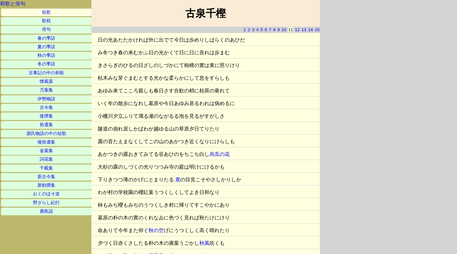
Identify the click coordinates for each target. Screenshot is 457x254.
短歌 (46, 12)
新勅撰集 (46, 185)
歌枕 (46, 20)
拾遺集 (46, 124)
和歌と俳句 (12, 3)
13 (303, 29)
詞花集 (46, 159)
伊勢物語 (46, 99)
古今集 (46, 107)
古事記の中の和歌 (46, 72)
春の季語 (46, 38)
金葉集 (46, 150)
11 (290, 29)
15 (317, 29)
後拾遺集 (46, 142)
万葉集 (46, 90)
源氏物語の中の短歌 (46, 133)
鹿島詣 (46, 211)
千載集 (46, 168)
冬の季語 (46, 64)
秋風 (204, 243)
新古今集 (46, 176)
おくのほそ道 (46, 193)
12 (297, 29)
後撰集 (46, 116)
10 (283, 29)
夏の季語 (46, 46)
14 (310, 29)
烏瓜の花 (219, 154)
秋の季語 (46, 55)
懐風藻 (46, 81)
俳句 (46, 29)
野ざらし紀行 (46, 202)
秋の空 (156, 230)
